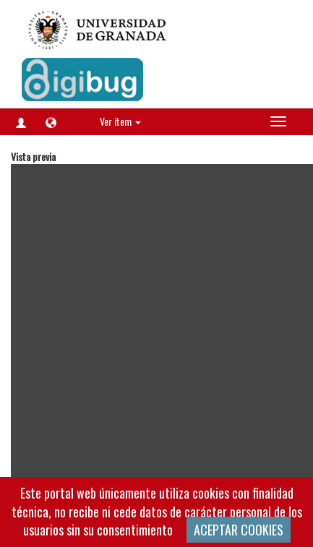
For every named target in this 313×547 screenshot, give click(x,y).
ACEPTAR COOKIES (238, 529)
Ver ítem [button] (120, 121)
